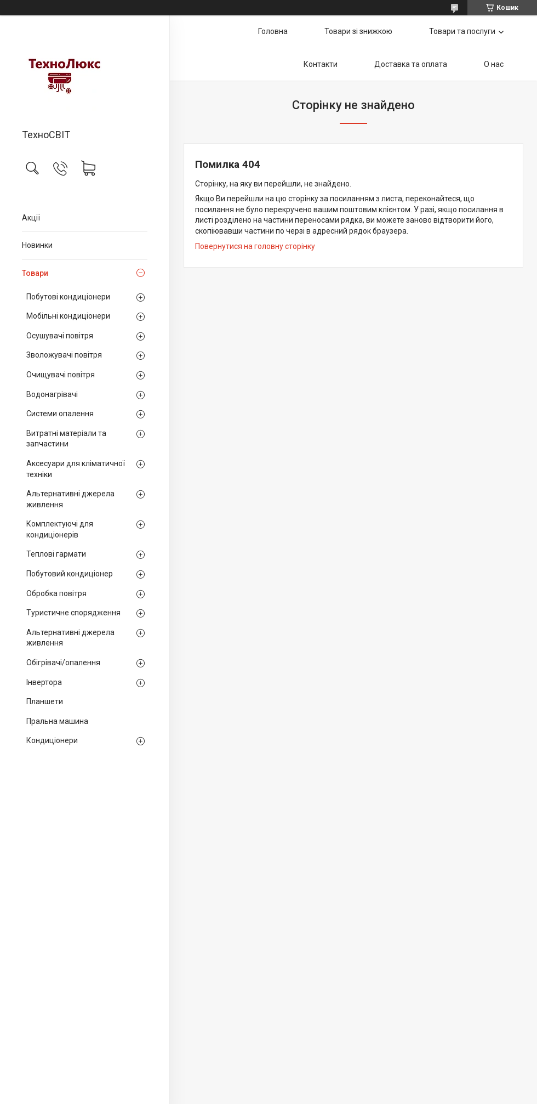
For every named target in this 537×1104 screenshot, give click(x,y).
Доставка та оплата (410, 64)
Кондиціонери (52, 740)
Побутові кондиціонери (68, 296)
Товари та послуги (462, 31)
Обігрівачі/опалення (63, 662)
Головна (273, 31)
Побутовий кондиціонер (69, 573)
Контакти (321, 64)
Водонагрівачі (52, 394)
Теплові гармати (56, 554)
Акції (31, 217)
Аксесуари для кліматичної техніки (75, 469)
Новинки (37, 245)
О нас (494, 64)
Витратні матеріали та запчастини (66, 439)
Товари (35, 273)
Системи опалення (60, 413)
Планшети (44, 701)
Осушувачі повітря (59, 335)
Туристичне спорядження (73, 612)
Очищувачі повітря (60, 374)
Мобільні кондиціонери (68, 316)
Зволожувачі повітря (64, 354)
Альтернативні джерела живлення (70, 499)
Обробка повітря (56, 593)
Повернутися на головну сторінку (255, 246)
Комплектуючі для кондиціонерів (59, 529)
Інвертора (44, 682)
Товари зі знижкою (358, 31)
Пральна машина (57, 721)
